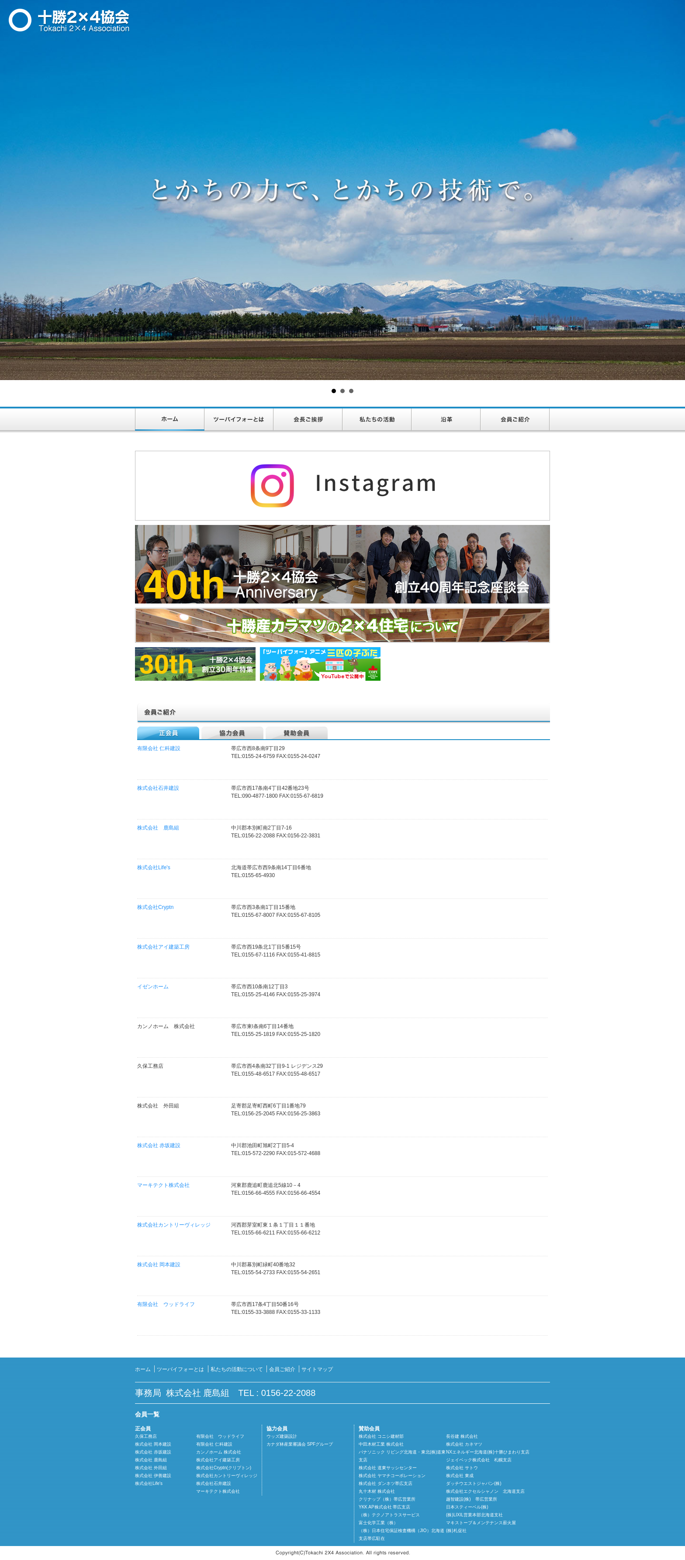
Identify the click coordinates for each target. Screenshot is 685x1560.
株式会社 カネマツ (464, 1444)
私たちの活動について (237, 1369)
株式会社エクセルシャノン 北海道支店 (485, 1491)
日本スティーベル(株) (467, 1507)
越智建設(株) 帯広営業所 (471, 1499)
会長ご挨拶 (307, 419)
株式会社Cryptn (155, 907)
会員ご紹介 (515, 419)
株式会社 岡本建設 (158, 1265)
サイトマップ (317, 1369)
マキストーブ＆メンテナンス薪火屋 (481, 1522)
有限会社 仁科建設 (158, 748)
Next (674, 190)
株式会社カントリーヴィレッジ (174, 1225)
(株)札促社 (456, 1530)
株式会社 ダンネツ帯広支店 (385, 1483)
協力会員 (232, 733)
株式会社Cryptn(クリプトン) (223, 1467)
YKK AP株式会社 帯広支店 (384, 1507)
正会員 (168, 733)
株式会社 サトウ (462, 1467)
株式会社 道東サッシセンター (388, 1467)
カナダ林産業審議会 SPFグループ (299, 1444)
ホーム (169, 419)
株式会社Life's (153, 867)
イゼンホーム (153, 987)
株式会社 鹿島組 (158, 828)
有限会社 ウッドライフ (166, 1304)
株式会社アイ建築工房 (163, 947)
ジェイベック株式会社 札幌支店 (479, 1459)
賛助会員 (297, 733)
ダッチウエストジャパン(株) (474, 1483)
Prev (11, 190)
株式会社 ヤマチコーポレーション (392, 1475)
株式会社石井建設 (158, 788)
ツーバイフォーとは (238, 419)
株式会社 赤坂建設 (158, 1145)
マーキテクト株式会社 (163, 1185)
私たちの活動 (377, 419)
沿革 (446, 419)
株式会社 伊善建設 (153, 1475)
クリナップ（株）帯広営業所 (387, 1499)
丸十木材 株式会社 (377, 1491)
